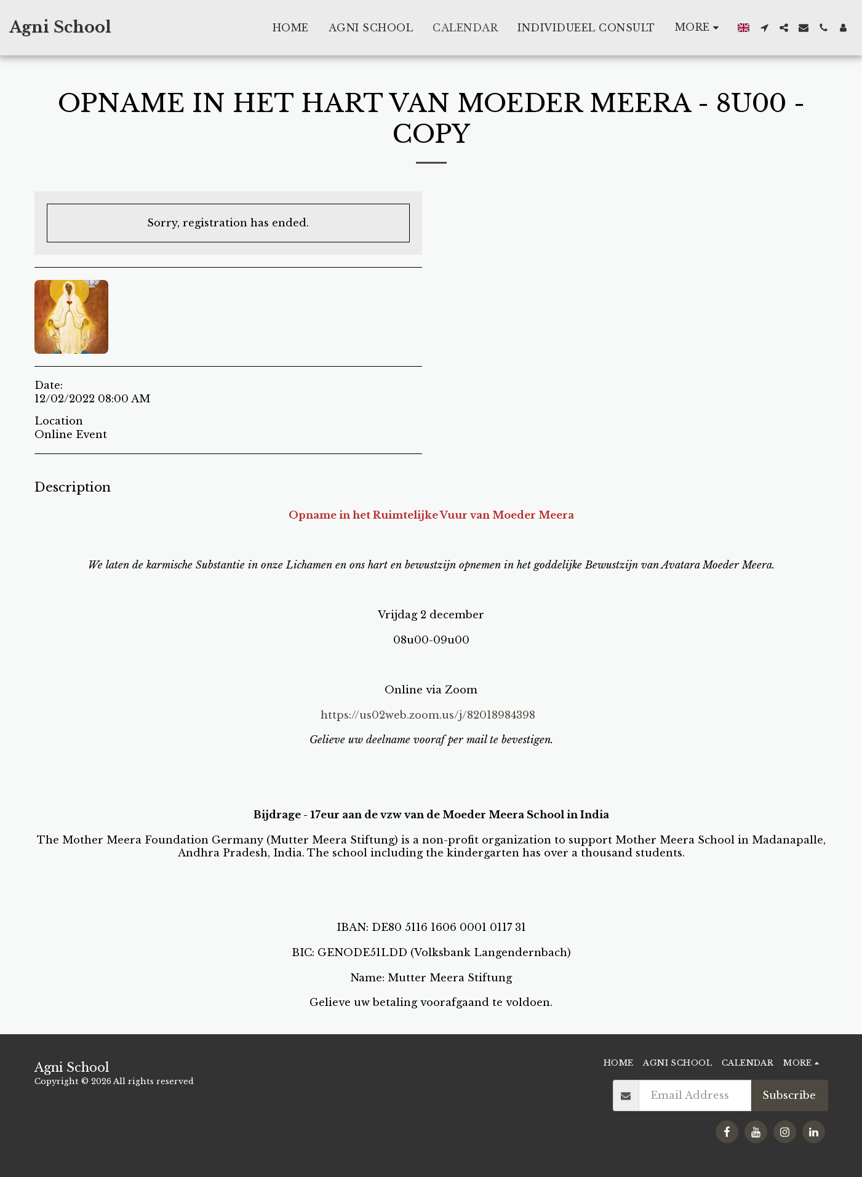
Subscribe (789, 1095)
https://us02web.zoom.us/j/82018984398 (428, 715)
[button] (764, 28)
